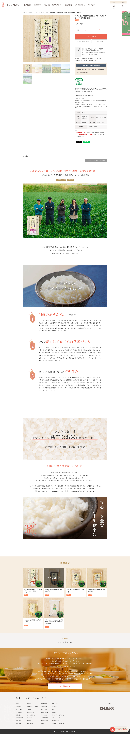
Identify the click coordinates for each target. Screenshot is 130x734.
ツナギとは (91, 5)
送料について (44, 709)
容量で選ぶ (18, 720)
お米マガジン (44, 723)
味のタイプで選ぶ (20, 718)
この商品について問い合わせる (83, 41)
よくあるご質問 (44, 718)
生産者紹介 (68, 5)
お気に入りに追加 (99, 41)
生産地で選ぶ (19, 712)
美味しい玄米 (30, 712)
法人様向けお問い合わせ (58, 723)
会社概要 (54, 712)
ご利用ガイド (44, 715)
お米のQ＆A (30, 723)
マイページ (54, 706)
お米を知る (29, 720)
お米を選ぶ (27, 5)
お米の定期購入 (80, 5)
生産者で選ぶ (19, 709)
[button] (25, 39)
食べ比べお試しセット (32, 706)
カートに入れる (91, 36)
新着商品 (29, 704)
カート (53, 709)
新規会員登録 (122, 2)
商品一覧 (47, 5)
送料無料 (29, 709)
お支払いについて (45, 712)
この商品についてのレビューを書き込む (96, 160)
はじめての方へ (44, 704)
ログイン (114, 2)
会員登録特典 (44, 706)
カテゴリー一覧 (44, 720)
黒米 (47, 12)
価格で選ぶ (18, 723)
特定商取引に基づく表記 (58, 715)
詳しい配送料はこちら (82, 72)
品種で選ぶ (18, 715)
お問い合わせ (55, 720)
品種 (43, 12)
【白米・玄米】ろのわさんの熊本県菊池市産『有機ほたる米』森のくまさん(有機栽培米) (54, 621)
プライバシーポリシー (57, 718)
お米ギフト (37, 5)
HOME (17, 704)
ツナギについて (65, 686)
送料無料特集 (56, 5)
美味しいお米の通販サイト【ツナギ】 (32, 12)
